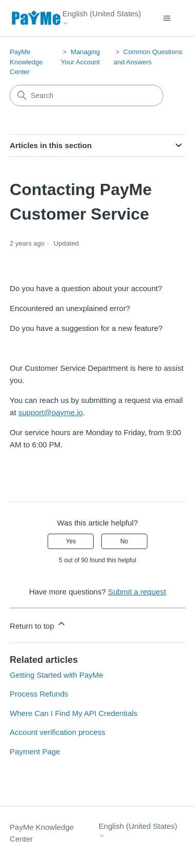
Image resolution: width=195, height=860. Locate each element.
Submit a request (137, 591)
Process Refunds (39, 693)
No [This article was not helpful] (124, 541)
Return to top (38, 624)
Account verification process (57, 732)
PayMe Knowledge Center (26, 62)
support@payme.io (50, 412)
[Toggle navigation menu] (167, 18)
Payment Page (35, 751)
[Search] (86, 95)
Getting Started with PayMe (56, 675)
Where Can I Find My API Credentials (73, 713)
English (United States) (101, 17)
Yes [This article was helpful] (71, 541)
